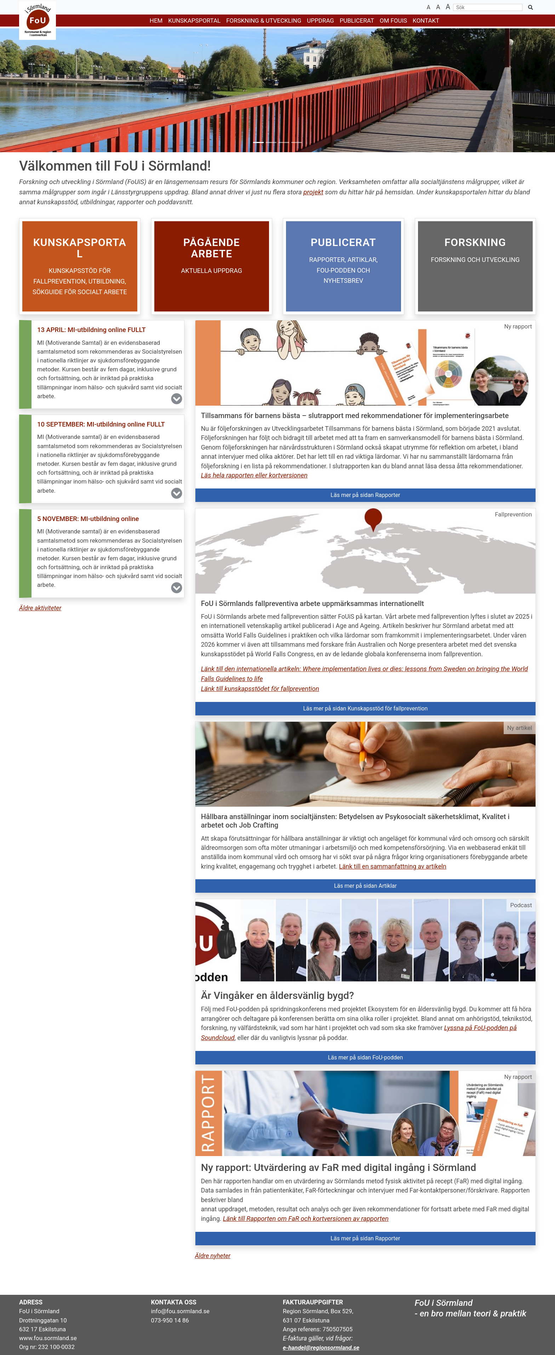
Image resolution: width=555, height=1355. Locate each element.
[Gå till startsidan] (33, 20)
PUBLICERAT (357, 20)
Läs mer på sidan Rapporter (365, 495)
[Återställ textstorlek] (438, 7)
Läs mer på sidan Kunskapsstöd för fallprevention (365, 708)
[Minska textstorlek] (428, 7)
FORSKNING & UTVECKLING (263, 20)
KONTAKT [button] (426, 20)
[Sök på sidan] (530, 7)
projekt (313, 192)
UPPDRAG (320, 20)
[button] (101, 364)
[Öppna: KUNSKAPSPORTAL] (79, 266)
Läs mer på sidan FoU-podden (365, 1057)
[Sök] (487, 7)
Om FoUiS (393, 20)
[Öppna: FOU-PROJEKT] (211, 266)
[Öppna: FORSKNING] (475, 266)
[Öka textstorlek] (448, 7)
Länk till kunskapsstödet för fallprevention (260, 689)
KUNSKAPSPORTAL (194, 20)
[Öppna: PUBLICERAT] (343, 266)
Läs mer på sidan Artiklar (365, 885)
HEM (156, 20)
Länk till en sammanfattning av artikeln (392, 866)
